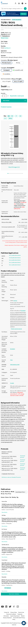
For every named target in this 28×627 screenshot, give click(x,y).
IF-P (5, 118)
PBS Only (18, 62)
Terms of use (21, 612)
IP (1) (9, 493)
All (8, 116)
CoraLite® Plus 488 (18, 70)
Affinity (10, 118)
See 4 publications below (15, 260)
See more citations (14, 594)
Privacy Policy (13, 612)
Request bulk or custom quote (17, 95)
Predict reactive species (16, 328)
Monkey (14, 497)
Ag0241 (15, 300)
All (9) (2, 491)
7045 (11, 360)
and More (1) (7, 47)
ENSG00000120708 (14, 364)
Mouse (7, 497)
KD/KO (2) (7, 491)
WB (12, 116)
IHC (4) (2, 493)
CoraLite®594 (6, 74)
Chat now (23, 13)
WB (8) (12, 491)
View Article (4, 512)
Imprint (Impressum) (15, 616)
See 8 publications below (15, 257)
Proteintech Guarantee (6, 107)
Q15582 (12, 383)
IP (16, 116)
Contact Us (6, 612)
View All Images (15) (14, 167)
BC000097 (23, 310)
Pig (17, 497)
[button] (24, 623)
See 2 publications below (15, 255)
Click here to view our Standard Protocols (11, 477)
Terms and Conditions (11, 614)
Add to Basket (6, 100)
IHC (20, 116)
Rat (10, 497)
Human (3, 497)
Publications (5, 36)
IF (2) (6, 493)
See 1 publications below (15, 264)
